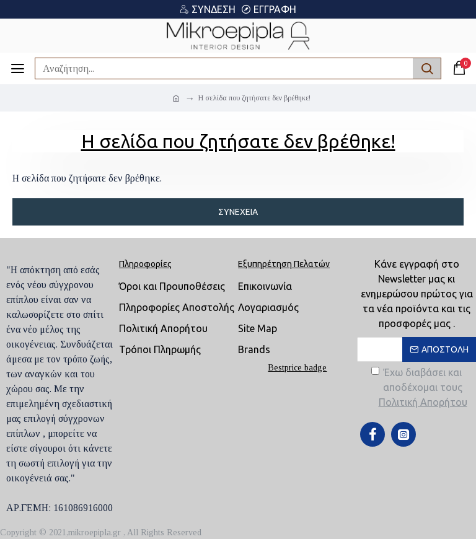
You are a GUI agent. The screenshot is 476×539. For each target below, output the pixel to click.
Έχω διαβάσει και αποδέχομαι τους (420, 388)
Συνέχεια (238, 212)
